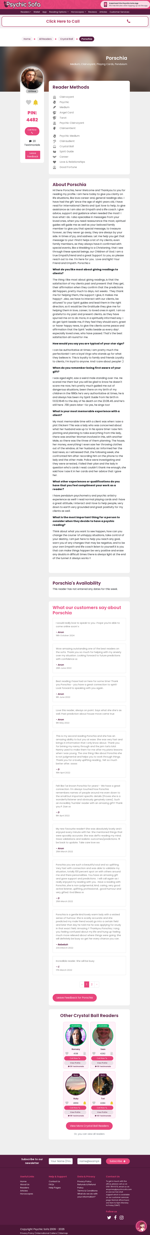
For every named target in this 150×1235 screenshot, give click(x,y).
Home (27, 39)
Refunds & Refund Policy (86, 1186)
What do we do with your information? (87, 1195)
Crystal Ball (66, 39)
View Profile (75, 1063)
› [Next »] (96, 984)
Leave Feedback (32, 155)
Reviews (92, 12)
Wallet (37, 12)
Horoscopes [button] (77, 12)
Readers (24, 1187)
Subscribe (118, 1161)
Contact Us (54, 1181)
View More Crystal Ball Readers (89, 1126)
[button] (75, 21)
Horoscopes (26, 1193)
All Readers (45, 39)
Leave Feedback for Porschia (75, 997)
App (44, 12)
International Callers (46, 1233)
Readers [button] (25, 12)
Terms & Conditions (87, 1190)
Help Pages (55, 1187)
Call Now (32, 131)
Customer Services (119, 12)
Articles (103, 12)
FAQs (51, 1184)
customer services (120, 1197)
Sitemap (63, 1233)
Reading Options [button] (58, 12)
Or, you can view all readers (89, 1134)
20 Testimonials (32, 143)
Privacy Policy (84, 1181)
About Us (24, 1184)
